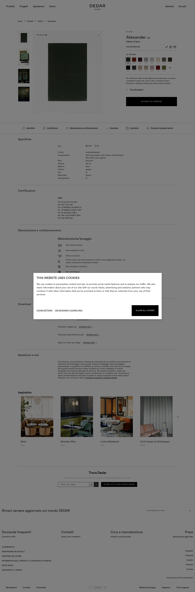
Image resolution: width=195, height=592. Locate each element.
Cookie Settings (44, 310)
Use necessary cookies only (69, 310)
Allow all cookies (145, 310)
